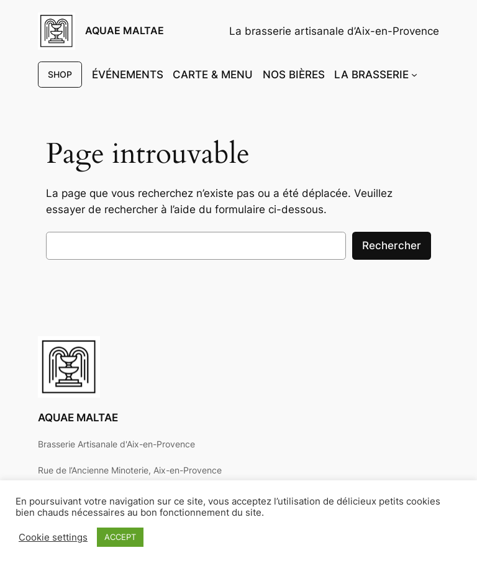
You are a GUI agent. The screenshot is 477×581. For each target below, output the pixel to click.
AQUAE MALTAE (124, 30)
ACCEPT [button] (120, 537)
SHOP (60, 74)
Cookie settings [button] (53, 537)
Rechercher (391, 245)
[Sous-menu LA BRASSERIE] (414, 74)
